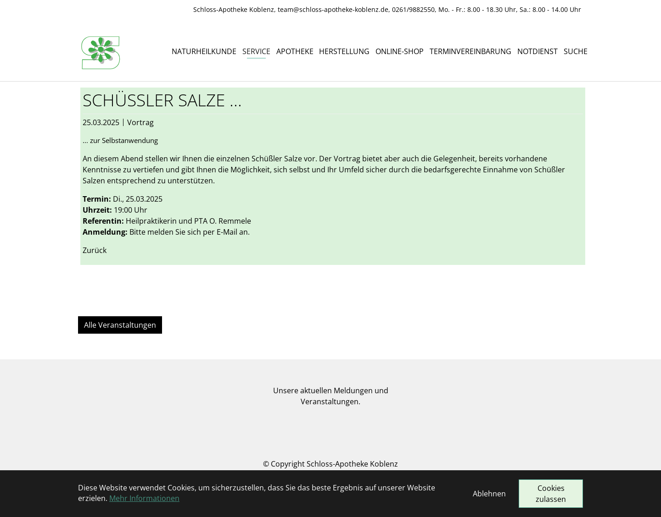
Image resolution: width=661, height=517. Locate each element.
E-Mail (227, 232)
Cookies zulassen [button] (551, 493)
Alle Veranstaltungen (120, 325)
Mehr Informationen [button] (144, 498)
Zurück (94, 250)
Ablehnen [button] (489, 494)
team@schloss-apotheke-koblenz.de (333, 9)
